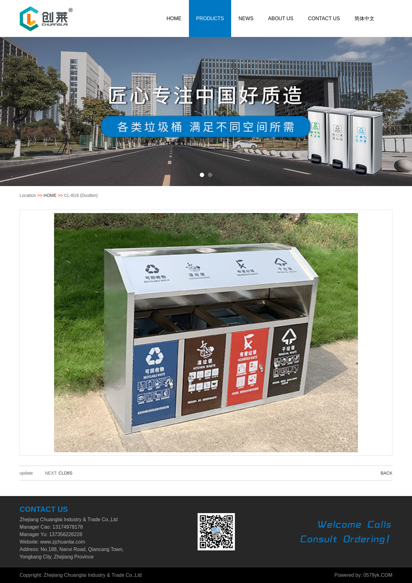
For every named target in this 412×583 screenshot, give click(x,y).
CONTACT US (324, 18)
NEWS (246, 18)
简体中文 (364, 18)
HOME (174, 18)
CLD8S (65, 473)
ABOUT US (281, 18)
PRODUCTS (210, 18)
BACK (386, 473)
